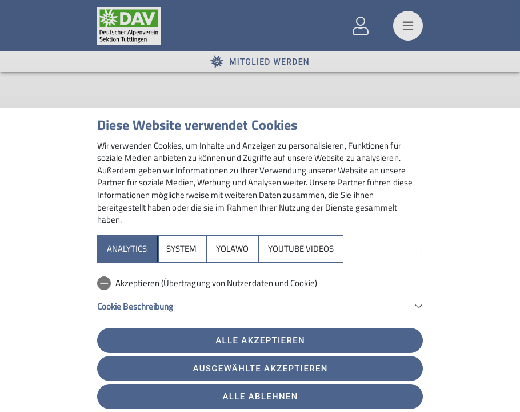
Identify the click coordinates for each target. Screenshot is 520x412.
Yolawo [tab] (232, 248)
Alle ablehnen (260, 396)
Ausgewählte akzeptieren (260, 368)
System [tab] (181, 248)
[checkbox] (260, 283)
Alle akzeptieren (260, 340)
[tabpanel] (260, 301)
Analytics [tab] (127, 248)
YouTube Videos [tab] (301, 248)
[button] (260, 305)
